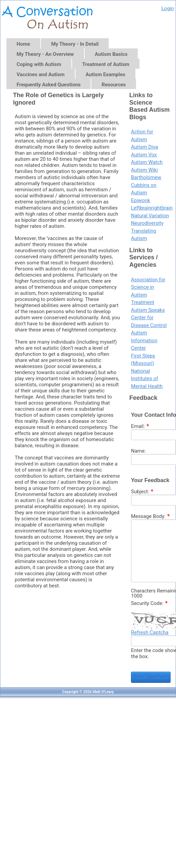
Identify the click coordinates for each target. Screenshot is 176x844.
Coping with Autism (39, 64)
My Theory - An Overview (45, 54)
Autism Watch (146, 162)
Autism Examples (105, 74)
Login (167, 8)
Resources (114, 85)
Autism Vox (144, 155)
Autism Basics (111, 54)
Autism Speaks (148, 310)
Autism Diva (144, 147)
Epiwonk (140, 200)
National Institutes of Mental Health (146, 378)
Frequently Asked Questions (49, 85)
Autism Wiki (144, 170)
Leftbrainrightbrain (152, 208)
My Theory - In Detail (74, 44)
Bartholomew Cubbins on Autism (146, 185)
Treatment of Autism (105, 64)
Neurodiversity (147, 223)
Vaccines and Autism (41, 74)
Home (23, 44)
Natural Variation (150, 216)
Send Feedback (150, 677)
